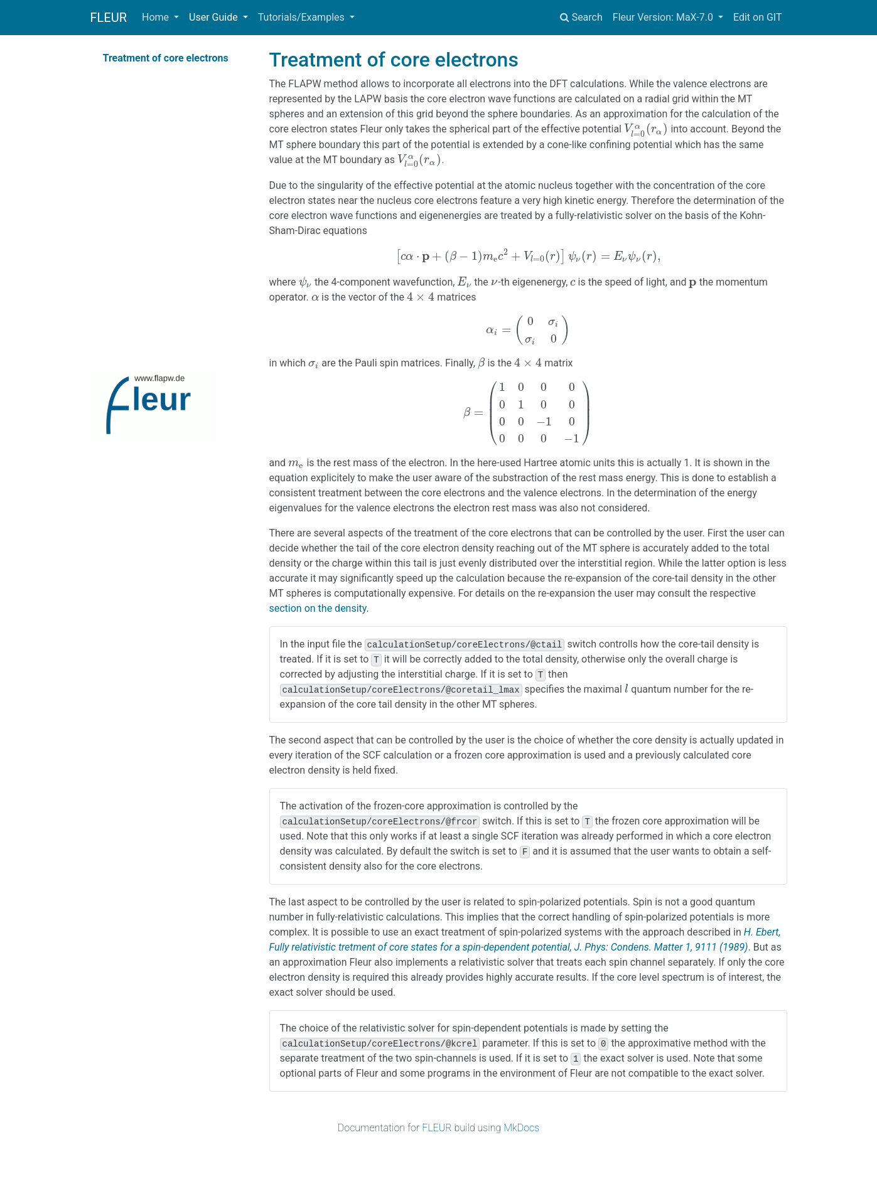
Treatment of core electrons (166, 58)
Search (581, 17)
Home (156, 17)
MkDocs (521, 1128)
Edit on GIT (757, 17)
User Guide (214, 17)
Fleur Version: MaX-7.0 (664, 17)
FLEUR (108, 17)
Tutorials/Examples (302, 17)
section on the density (318, 608)
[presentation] (646, 129)
